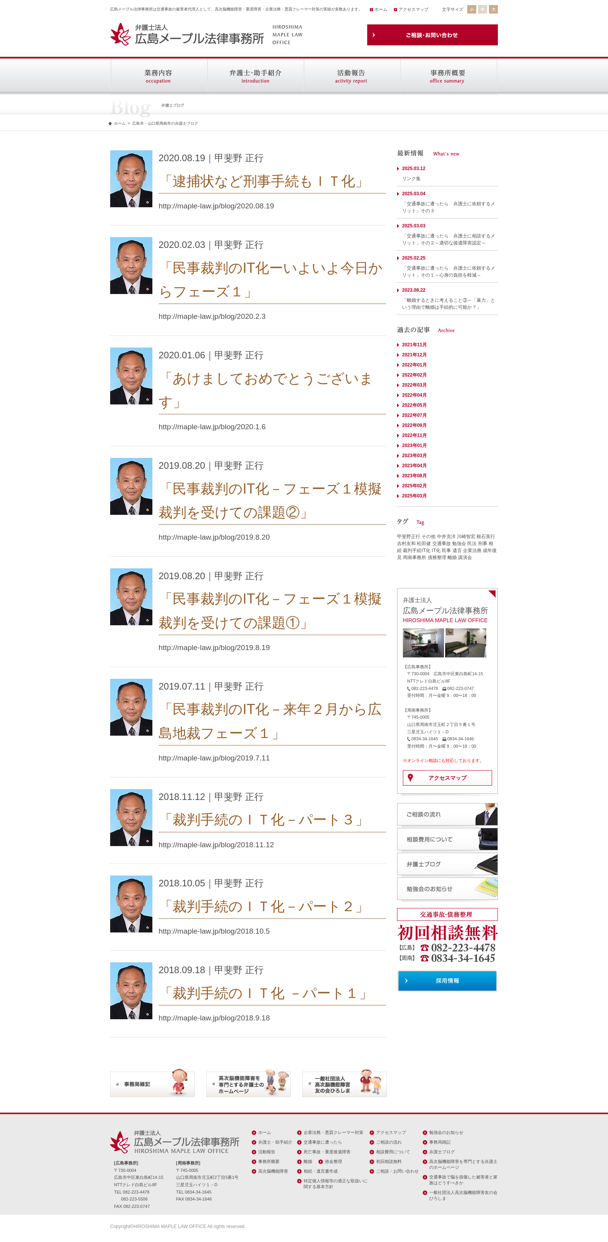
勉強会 (459, 543)
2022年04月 (414, 395)
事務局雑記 (440, 1142)
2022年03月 (414, 385)
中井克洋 (446, 536)
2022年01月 (414, 365)
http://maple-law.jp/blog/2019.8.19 (214, 647)
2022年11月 (414, 435)
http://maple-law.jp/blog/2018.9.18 (214, 1018)
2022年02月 (414, 375)
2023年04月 (414, 465)
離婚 (452, 557)
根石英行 (486, 536)
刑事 (482, 543)
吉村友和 (406, 543)
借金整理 (333, 1161)
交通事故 (441, 543)
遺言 (457, 550)
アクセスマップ (413, 9)
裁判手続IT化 (416, 550)
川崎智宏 (466, 536)
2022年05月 (414, 405)
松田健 (424, 543)
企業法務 (472, 550)
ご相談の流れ (389, 1142)
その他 (428, 536)
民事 (446, 550)
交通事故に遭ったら (323, 1142)
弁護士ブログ (442, 1151)
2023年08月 (414, 475)
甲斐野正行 (408, 536)
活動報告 (266, 1151)
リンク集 (411, 178)
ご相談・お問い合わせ (397, 1171)
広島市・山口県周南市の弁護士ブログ (165, 123)
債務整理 (437, 557)
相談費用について (393, 1151)
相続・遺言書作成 (321, 1171)
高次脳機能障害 (273, 1171)
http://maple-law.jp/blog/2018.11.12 (216, 845)
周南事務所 (414, 557)
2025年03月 (414, 496)
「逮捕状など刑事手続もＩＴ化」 (264, 181)
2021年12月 (414, 355)
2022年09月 (414, 425)
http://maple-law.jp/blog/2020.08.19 (216, 206)
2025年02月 (414, 486)
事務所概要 (269, 1161)
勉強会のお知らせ (446, 1132)
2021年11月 (414, 344)
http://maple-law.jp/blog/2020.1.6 (212, 427)
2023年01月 (414, 445)
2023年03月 (414, 455)
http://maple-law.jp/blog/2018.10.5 (214, 931)
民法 (472, 543)
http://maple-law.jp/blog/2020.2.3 (212, 316)
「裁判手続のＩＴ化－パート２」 (264, 906)
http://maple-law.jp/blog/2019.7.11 (214, 758)
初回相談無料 (389, 1161)
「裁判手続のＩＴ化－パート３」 (264, 819)
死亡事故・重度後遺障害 (327, 1151)
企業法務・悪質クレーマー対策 (333, 1132)
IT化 (436, 550)
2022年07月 (414, 415)
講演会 (465, 557)
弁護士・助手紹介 (275, 1142)
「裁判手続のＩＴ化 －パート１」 (266, 993)
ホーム (381, 9)
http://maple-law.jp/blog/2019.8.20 (214, 537)
